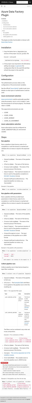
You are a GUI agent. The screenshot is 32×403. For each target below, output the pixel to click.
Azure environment (6, 99)
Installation (5, 20)
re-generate (18, 66)
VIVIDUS (10, 399)
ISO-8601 (26, 307)
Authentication (6, 24)
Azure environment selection (10, 26)
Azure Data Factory (6, 42)
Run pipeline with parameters (10, 34)
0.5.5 (28, 6)
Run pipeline (6, 32)
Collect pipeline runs (8, 36)
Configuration (5, 22)
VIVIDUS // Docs (7, 2)
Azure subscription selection (10, 28)
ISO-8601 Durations (9, 176)
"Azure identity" (14, 88)
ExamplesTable (18, 282)
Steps (3, 30)
